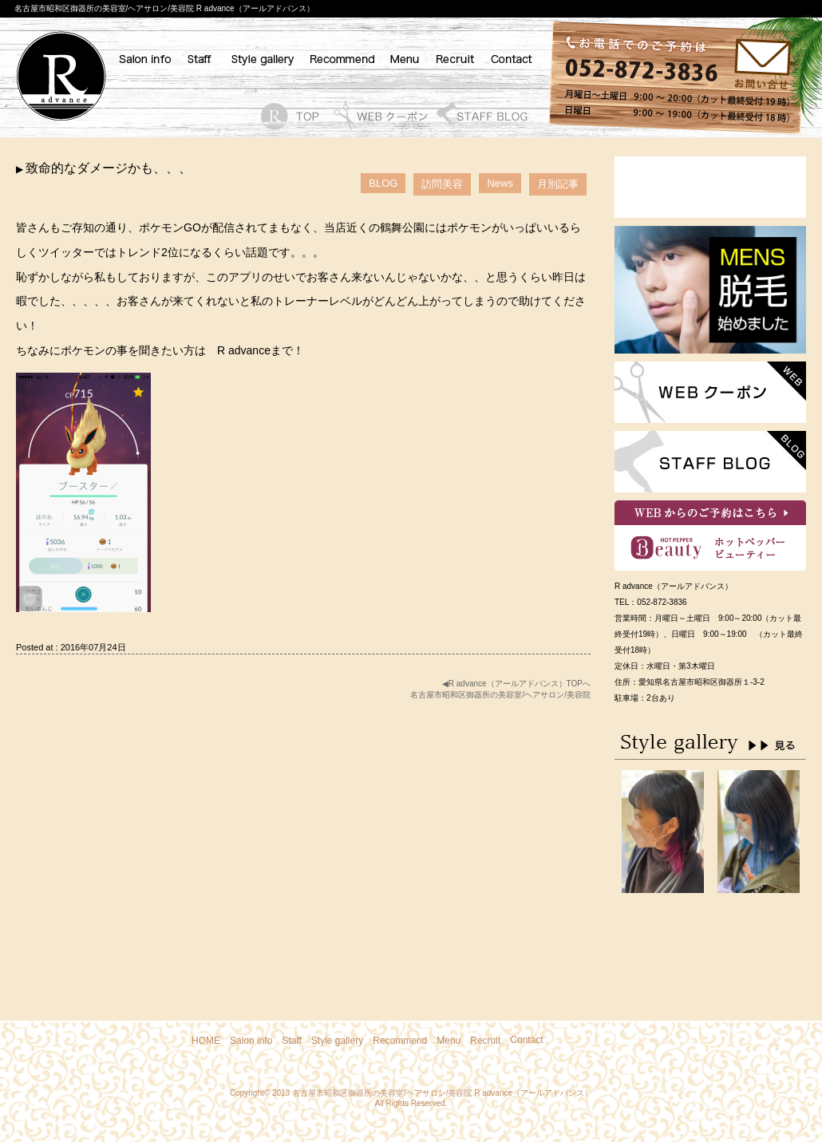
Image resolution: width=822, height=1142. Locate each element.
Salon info (251, 1040)
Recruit (485, 1040)
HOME (206, 1040)
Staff (291, 1040)
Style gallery (337, 1040)
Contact (526, 1039)
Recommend (400, 1040)
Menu (448, 1040)
